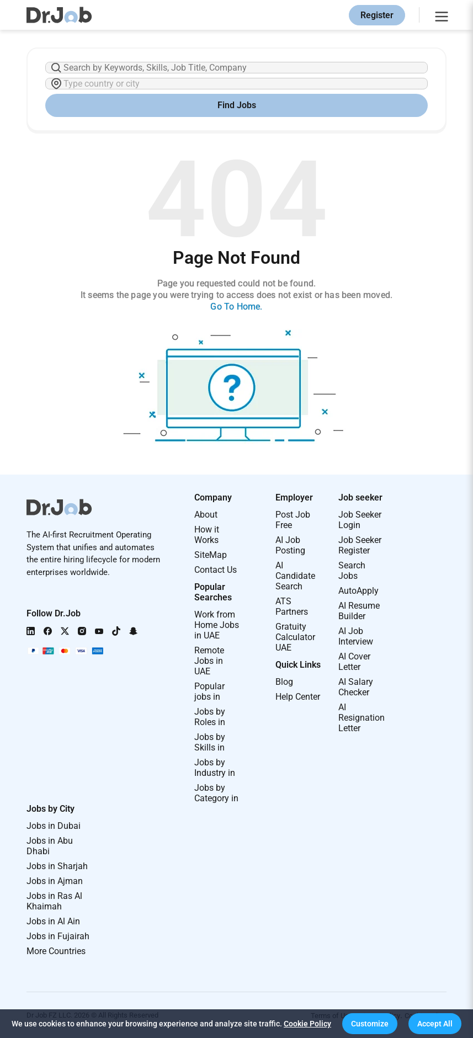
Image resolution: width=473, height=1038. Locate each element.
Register (377, 15)
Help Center (297, 696)
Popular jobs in (209, 691)
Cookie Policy (307, 1023)
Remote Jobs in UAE (209, 661)
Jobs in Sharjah (57, 866)
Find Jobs (236, 105)
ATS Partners (291, 606)
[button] (369, 1023)
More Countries (56, 951)
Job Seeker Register (359, 545)
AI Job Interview (355, 636)
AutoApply (358, 590)
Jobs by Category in (216, 793)
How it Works (206, 534)
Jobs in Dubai (53, 826)
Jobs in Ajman (54, 881)
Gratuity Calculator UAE (295, 637)
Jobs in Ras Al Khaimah (54, 901)
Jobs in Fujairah (57, 936)
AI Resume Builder (359, 610)
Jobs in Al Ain (53, 921)
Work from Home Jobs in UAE (216, 625)
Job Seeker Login (359, 519)
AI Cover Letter (354, 661)
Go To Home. (236, 306)
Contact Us (215, 570)
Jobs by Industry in (214, 767)
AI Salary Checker (355, 687)
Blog (284, 682)
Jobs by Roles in (209, 716)
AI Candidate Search (295, 576)
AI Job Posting (290, 545)
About (205, 514)
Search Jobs (351, 570)
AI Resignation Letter (361, 717)
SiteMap (210, 555)
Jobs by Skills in (209, 742)
